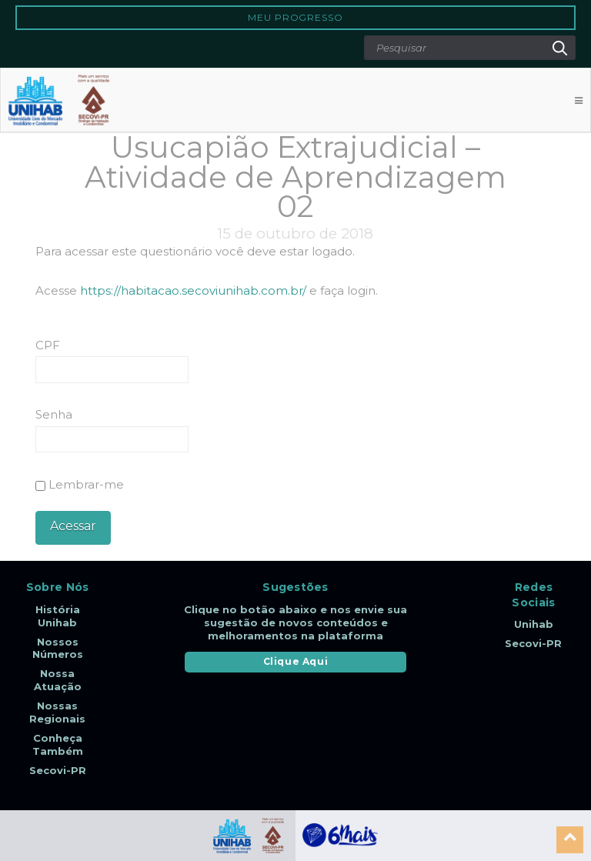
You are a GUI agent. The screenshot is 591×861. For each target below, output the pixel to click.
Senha (53, 414)
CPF (47, 345)
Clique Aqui (296, 661)
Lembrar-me (79, 484)
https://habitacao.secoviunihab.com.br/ (193, 290)
